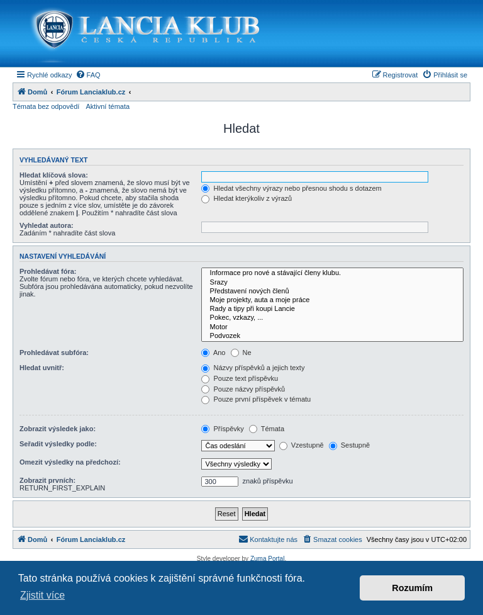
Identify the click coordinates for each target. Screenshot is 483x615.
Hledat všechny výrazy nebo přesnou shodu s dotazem (291, 188)
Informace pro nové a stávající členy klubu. (332, 273)
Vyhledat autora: (46, 225)
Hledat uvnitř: (41, 367)
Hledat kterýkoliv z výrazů (246, 198)
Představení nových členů (332, 291)
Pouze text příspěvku (239, 378)
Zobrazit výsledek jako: (57, 428)
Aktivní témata (108, 106)
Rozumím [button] (412, 588)
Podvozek (332, 336)
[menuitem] (88, 74)
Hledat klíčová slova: (53, 175)
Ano (213, 352)
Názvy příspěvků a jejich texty (252, 367)
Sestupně (349, 445)
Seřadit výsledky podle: (58, 444)
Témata (266, 428)
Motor (332, 327)
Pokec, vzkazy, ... (332, 317)
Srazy (332, 282)
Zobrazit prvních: (47, 480)
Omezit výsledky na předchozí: (70, 462)
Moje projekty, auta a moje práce (332, 300)
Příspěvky (222, 428)
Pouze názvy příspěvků (243, 389)
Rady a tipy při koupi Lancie (332, 309)
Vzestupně (301, 445)
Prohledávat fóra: (47, 271)
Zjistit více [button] (42, 595)
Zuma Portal (267, 558)
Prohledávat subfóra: (54, 352)
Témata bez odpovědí (46, 106)
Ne (241, 352)
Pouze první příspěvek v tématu (256, 399)
